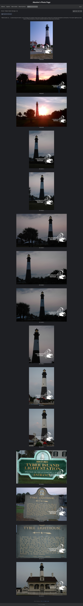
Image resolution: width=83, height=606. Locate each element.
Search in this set (7, 14)
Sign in (80, 6)
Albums (3, 6)
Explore (8, 6)
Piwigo (44, 604)
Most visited (14, 6)
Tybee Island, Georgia (10, 11)
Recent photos (22, 6)
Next (46, 601)
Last (48, 601)
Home (2, 11)
